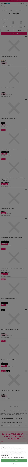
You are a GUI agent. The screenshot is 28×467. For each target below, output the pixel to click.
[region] (14, 455)
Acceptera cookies (14, 460)
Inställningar (14, 463)
